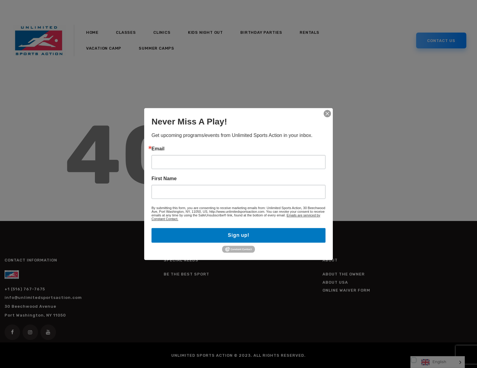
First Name (164, 178)
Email (158, 148)
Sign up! (238, 235)
